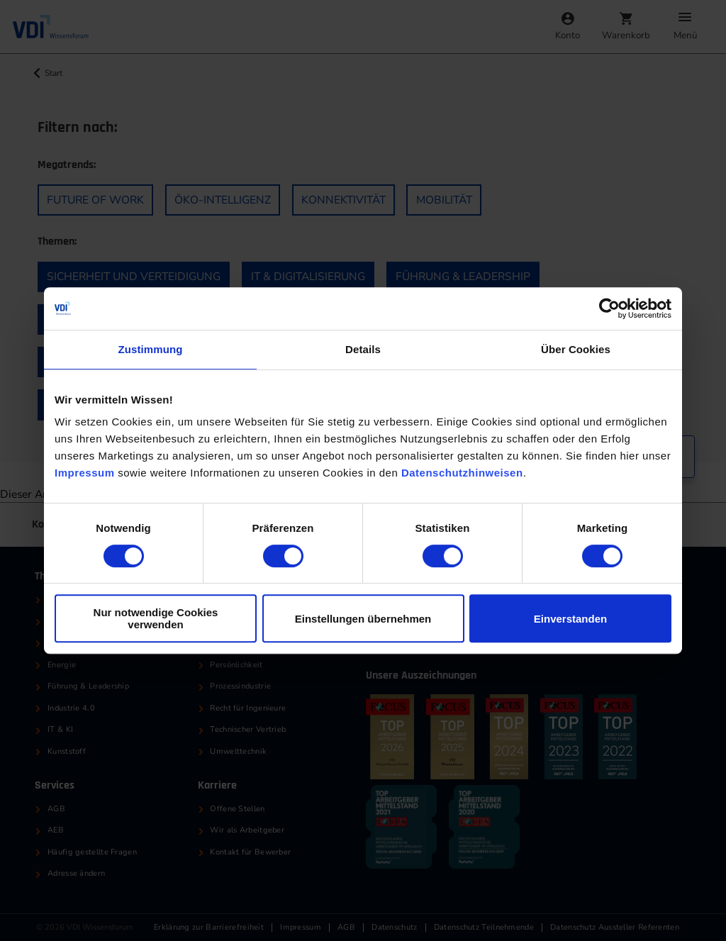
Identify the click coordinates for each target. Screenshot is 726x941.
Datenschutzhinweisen (462, 473)
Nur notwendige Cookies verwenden (156, 618)
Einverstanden (570, 619)
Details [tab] (363, 349)
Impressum (85, 473)
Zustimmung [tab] (150, 349)
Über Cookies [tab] (575, 349)
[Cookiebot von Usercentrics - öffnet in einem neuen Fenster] (609, 308)
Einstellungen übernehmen (363, 619)
